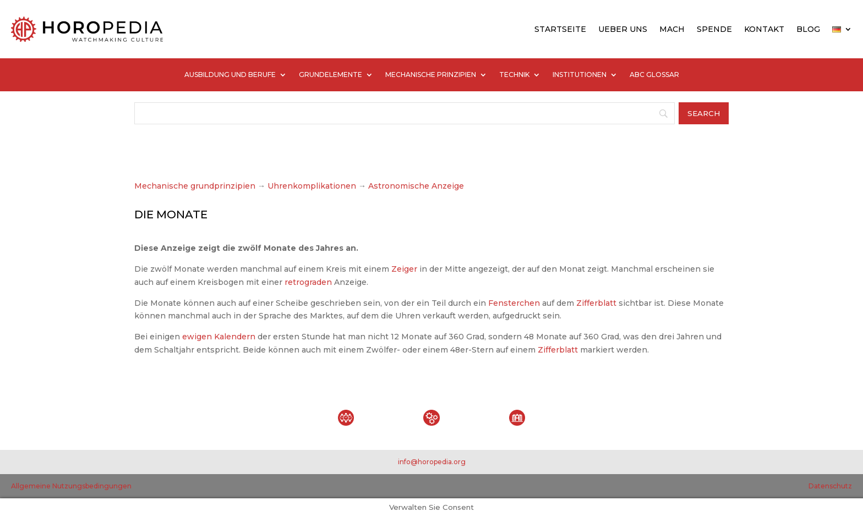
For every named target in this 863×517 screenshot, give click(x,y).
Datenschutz (830, 486)
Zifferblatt (596, 303)
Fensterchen (514, 303)
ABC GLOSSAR (654, 75)
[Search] (404, 113)
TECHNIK (514, 75)
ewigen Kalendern (218, 337)
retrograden (308, 282)
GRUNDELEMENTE (330, 75)
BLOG (808, 29)
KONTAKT (764, 29)
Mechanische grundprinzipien (194, 186)
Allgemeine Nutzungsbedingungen (71, 486)
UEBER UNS (622, 29)
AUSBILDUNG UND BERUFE (230, 75)
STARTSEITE (560, 29)
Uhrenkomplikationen (311, 186)
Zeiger (404, 269)
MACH (672, 29)
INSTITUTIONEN (580, 75)
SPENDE (714, 29)
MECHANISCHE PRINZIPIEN (430, 75)
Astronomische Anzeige (415, 186)
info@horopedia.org (432, 462)
